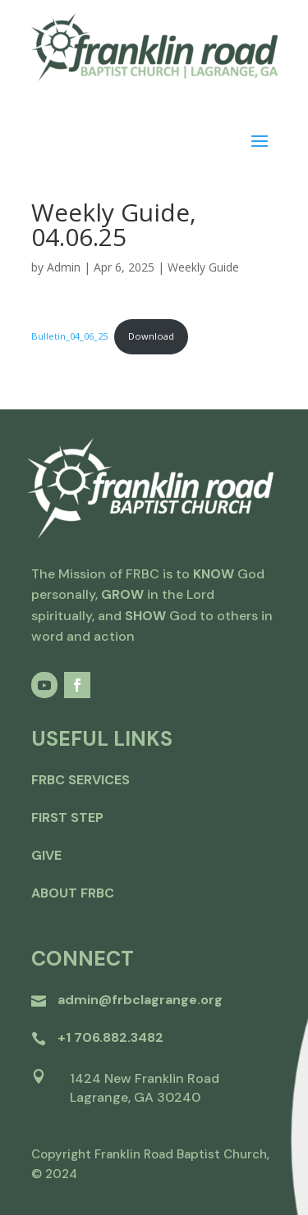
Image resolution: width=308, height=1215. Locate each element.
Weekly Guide (203, 267)
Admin (63, 267)
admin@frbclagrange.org (140, 999)
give (46, 855)
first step (67, 817)
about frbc (72, 893)
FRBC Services (80, 779)
